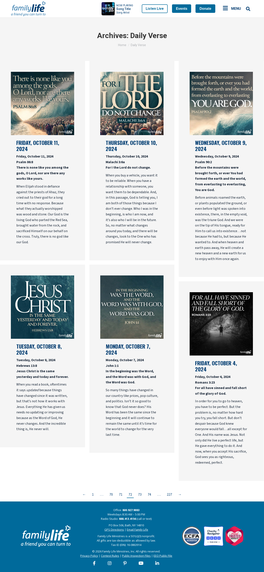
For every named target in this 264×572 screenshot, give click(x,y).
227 (169, 494)
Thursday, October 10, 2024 (131, 146)
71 (120, 494)
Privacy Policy (89, 556)
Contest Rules (110, 556)
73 (140, 494)
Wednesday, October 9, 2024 (221, 146)
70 (111, 494)
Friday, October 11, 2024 (37, 146)
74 (149, 494)
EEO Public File (163, 556)
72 (130, 494)
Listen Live (155, 9)
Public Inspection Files (136, 556)
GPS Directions (114, 530)
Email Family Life (137, 530)
